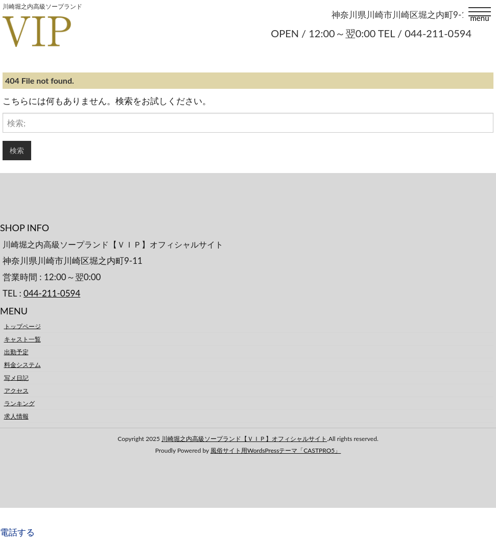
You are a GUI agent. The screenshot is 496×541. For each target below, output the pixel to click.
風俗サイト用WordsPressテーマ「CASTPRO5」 (275, 450)
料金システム (22, 364)
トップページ (22, 326)
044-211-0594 (51, 293)
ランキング (19, 403)
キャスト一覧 (22, 339)
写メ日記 (16, 377)
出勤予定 (16, 352)
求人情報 (16, 416)
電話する (17, 532)
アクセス (16, 390)
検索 (17, 150)
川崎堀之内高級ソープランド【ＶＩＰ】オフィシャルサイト (244, 438)
